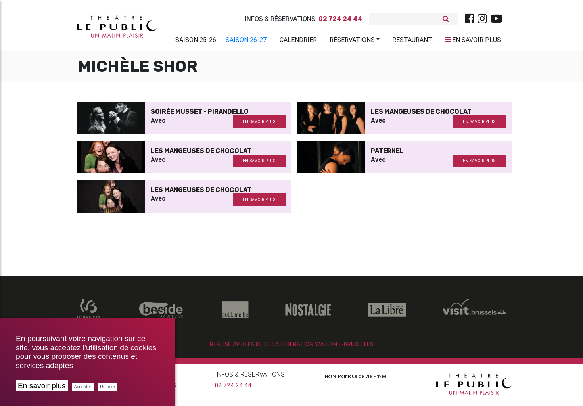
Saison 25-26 (195, 41)
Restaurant (412, 41)
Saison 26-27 (246, 41)
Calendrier (298, 41)
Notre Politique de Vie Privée (356, 379)
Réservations (352, 41)
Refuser (107, 386)
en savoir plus (259, 124)
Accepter (82, 386)
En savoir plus (42, 385)
